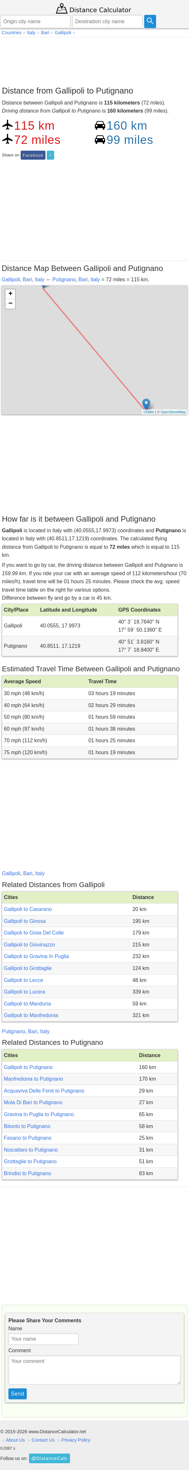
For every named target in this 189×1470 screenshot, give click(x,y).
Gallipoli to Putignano (28, 1067)
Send (17, 1393)
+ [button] (10, 294)
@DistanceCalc (49, 1458)
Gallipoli (11, 279)
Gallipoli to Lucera (24, 992)
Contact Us (43, 1440)
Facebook (33, 155)
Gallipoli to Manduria (27, 1003)
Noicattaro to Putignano (31, 1150)
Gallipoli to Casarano (28, 909)
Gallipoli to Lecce (23, 980)
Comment (19, 1350)
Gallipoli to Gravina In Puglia (36, 956)
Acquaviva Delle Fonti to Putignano (44, 1091)
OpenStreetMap (173, 412)
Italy (39, 279)
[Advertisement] (94, 60)
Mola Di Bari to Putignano (33, 1102)
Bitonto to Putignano (27, 1126)
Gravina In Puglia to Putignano (39, 1114)
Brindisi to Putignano (27, 1173)
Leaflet (149, 412)
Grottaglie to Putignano (30, 1161)
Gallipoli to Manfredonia (31, 1015)
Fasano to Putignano (28, 1138)
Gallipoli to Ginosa (25, 921)
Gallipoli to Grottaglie (28, 968)
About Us (15, 1440)
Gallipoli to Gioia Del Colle (34, 932)
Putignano (63, 279)
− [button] (10, 304)
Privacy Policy (75, 1440)
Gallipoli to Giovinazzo (29, 944)
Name (15, 1328)
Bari (27, 279)
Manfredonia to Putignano (33, 1079)
